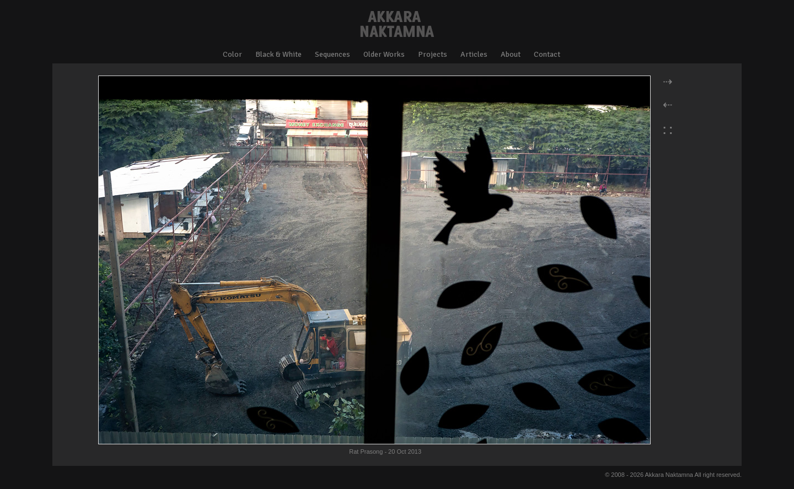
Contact (547, 54)
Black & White (278, 54)
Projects (432, 54)
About (511, 54)
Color (232, 54)
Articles (473, 54)
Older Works (384, 54)
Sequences (332, 54)
